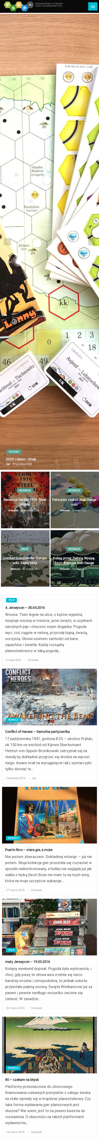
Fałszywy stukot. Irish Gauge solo (74, 502)
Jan (8, 464)
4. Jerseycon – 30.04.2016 (25, 608)
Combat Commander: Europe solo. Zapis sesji (25, 560)
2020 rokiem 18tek (21, 459)
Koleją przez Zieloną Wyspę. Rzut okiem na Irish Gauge (74, 560)
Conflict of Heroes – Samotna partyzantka (37, 732)
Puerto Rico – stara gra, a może (28, 850)
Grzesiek (13, 510)
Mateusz (65, 510)
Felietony (14, 451)
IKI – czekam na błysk (22, 1080)
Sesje (24, 549)
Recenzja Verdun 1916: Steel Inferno (24, 502)
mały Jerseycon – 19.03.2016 (27, 962)
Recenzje (24, 490)
